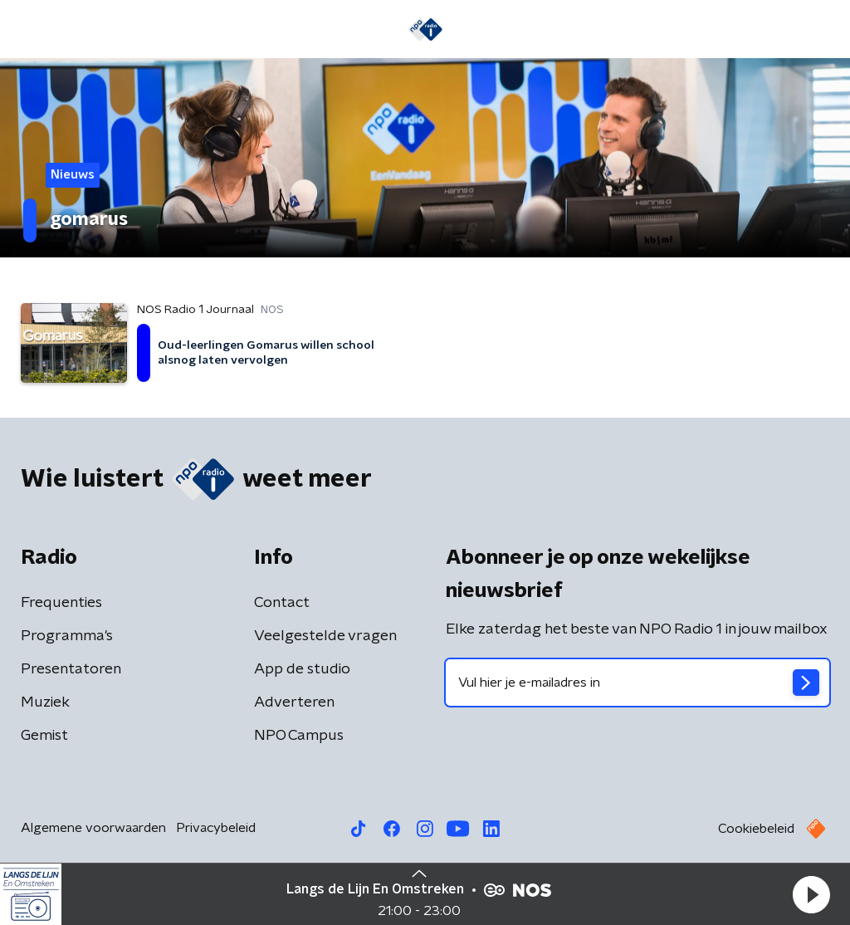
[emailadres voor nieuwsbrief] (637, 682)
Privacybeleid (216, 827)
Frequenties (61, 602)
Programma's (67, 636)
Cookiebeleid (756, 828)
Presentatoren (71, 669)
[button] (811, 894)
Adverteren (294, 702)
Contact (282, 602)
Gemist (44, 735)
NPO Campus (299, 735)
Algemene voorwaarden (93, 827)
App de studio (302, 669)
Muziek (45, 702)
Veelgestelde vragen (325, 636)
